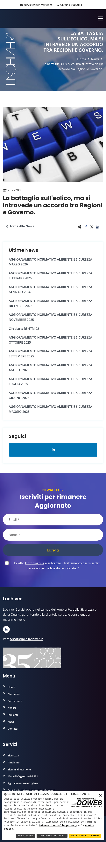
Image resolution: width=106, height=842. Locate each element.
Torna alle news (20, 226)
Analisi (12, 708)
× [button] (100, 795)
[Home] (3, 18)
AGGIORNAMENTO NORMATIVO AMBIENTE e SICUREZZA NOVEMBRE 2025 (50, 317)
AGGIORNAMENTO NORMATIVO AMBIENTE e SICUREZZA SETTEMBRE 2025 (50, 353)
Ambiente (13, 762)
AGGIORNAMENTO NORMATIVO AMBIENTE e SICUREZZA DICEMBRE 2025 (50, 303)
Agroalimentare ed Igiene (23, 783)
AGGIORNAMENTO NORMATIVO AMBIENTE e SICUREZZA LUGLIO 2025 (50, 381)
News (95, 59)
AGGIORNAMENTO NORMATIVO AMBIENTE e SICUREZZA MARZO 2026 (50, 262)
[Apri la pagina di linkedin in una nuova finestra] (53, 449)
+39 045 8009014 (69, 5)
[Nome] (53, 535)
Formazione (15, 701)
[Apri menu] (99, 18)
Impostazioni (25, 835)
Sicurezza (13, 755)
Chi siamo (13, 694)
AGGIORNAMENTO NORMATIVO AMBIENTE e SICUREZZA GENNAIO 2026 (50, 289)
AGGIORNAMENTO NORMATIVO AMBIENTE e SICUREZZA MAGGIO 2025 (50, 409)
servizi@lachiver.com (36, 5)
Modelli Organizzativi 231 (23, 776)
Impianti (13, 715)
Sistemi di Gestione (19, 769)
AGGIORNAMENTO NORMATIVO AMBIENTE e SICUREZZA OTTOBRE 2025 (50, 340)
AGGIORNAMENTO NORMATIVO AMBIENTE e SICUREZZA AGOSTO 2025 (50, 367)
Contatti (13, 728)
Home (81, 59)
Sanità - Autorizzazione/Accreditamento (31, 790)
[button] (86, 227)
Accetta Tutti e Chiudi (85, 835)
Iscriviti (53, 550)
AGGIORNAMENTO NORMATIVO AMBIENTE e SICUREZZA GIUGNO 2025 (50, 395)
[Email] (53, 519)
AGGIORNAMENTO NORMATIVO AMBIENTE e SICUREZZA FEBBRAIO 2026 (50, 275)
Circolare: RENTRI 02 (24, 328)
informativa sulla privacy (58, 825)
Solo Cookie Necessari (52, 835)
